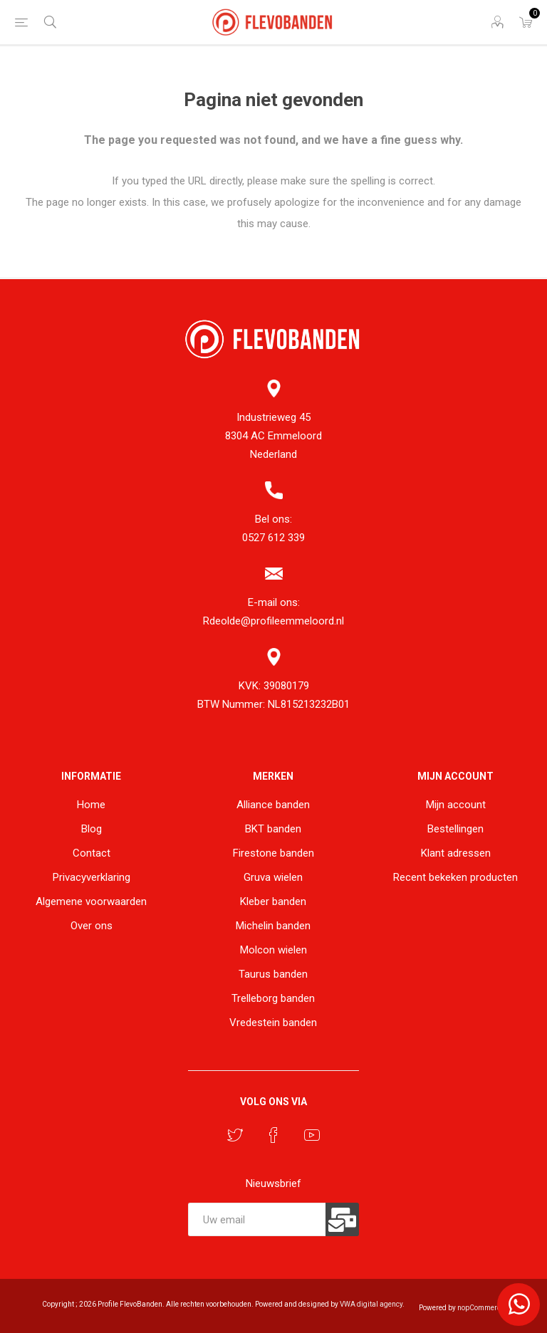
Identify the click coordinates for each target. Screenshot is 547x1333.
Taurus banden (273, 974)
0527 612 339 (273, 537)
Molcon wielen (273, 949)
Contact (91, 853)
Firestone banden (273, 853)
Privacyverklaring (91, 877)
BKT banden (273, 828)
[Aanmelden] (257, 1219)
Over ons (92, 925)
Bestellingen (455, 828)
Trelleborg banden (273, 998)
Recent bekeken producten (455, 877)
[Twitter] (235, 1135)
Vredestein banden (273, 1022)
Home (91, 804)
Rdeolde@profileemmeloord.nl (273, 621)
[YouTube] (312, 1135)
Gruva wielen (273, 877)
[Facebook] (273, 1135)
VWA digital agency (371, 1304)
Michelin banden (273, 925)
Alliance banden (273, 804)
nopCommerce (480, 1308)
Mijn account (456, 804)
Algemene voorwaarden (91, 901)
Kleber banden (273, 901)
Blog (91, 828)
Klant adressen (456, 853)
